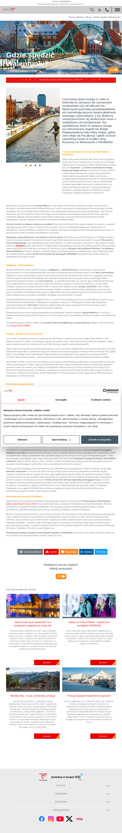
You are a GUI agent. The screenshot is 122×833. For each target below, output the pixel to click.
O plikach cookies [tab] (101, 399)
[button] (92, 10)
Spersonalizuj (61, 439)
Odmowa (22, 439)
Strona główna (76, 17)
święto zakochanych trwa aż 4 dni (21, 503)
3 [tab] (35, 165)
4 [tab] (40, 165)
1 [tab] (26, 165)
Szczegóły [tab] (61, 399)
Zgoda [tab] (21, 399)
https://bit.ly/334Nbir (21, 325)
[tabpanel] (33, 125)
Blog (88, 17)
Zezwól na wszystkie (100, 439)
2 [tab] (30, 165)
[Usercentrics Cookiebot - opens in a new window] (105, 391)
